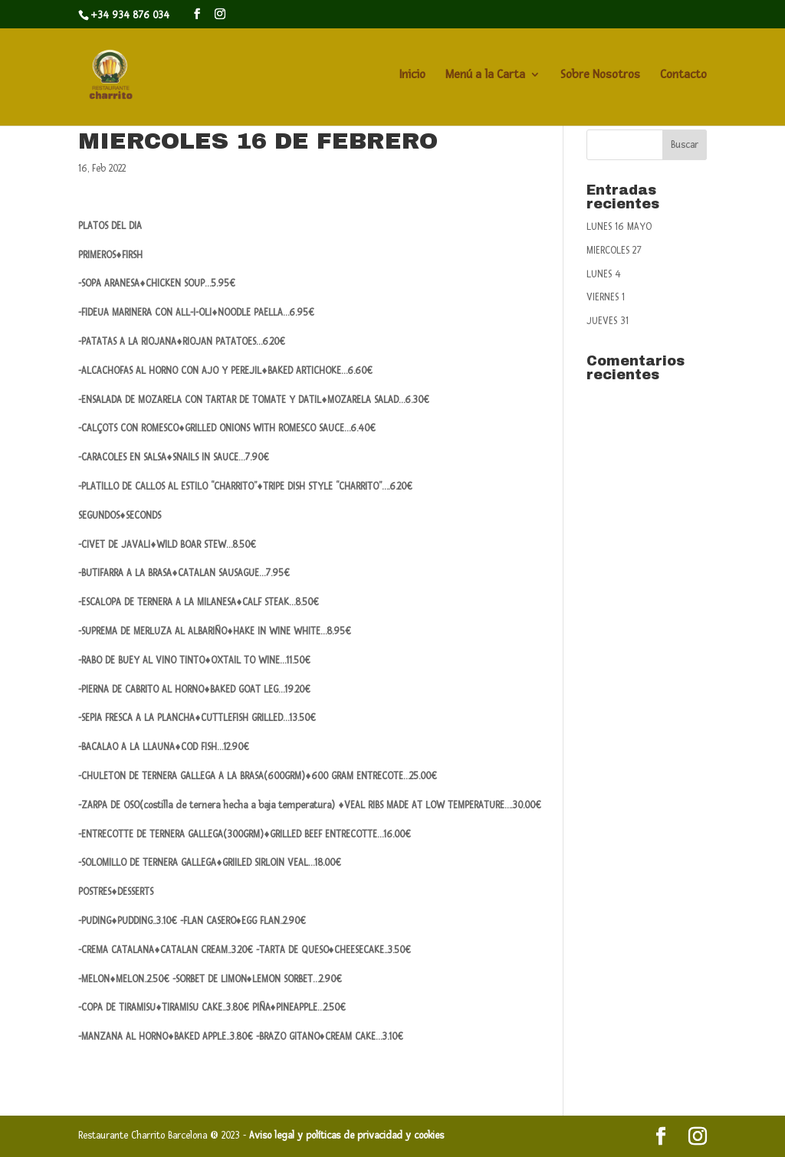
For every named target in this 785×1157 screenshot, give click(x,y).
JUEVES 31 (607, 321)
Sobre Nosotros (600, 75)
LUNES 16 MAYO (619, 227)
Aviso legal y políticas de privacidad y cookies (346, 1135)
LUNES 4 (603, 274)
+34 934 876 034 (129, 15)
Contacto (683, 75)
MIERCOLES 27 (614, 250)
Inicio (412, 75)
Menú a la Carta (485, 75)
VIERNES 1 (605, 297)
